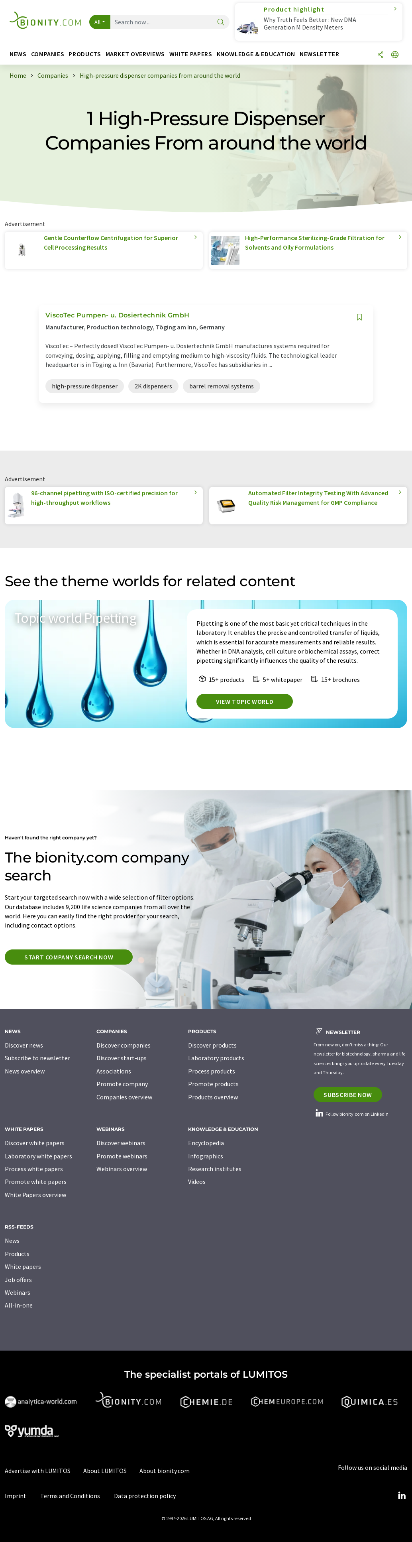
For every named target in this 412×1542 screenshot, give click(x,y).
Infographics (205, 1156)
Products (17, 1254)
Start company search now (68, 957)
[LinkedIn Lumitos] (401, 1496)
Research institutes (214, 1169)
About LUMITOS (105, 1471)
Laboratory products (216, 1058)
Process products (211, 1071)
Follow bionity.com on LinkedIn (351, 1114)
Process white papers (34, 1169)
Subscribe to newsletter (37, 1058)
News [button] (18, 54)
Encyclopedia (206, 1143)
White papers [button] (190, 54)
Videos (197, 1182)
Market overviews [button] (135, 54)
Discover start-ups (121, 1058)
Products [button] (85, 54)
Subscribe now (348, 1095)
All (97, 22)
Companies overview (124, 1097)
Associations (113, 1071)
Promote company (122, 1084)
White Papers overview (35, 1195)
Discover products (212, 1045)
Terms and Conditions (70, 1496)
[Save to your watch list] (359, 317)
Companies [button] (48, 54)
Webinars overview (121, 1169)
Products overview (213, 1097)
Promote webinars (121, 1156)
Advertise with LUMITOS (38, 1471)
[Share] (380, 55)
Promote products (213, 1084)
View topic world (244, 701)
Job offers (18, 1280)
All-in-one (19, 1305)
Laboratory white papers (38, 1156)
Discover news (24, 1045)
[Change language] (394, 55)
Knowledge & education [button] (256, 54)
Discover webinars (120, 1143)
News (12, 1241)
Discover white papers (35, 1143)
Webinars (17, 1292)
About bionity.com (164, 1471)
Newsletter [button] (319, 54)
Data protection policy (145, 1496)
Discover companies (123, 1045)
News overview (25, 1071)
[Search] (220, 22)
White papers (23, 1266)
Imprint (15, 1496)
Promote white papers (36, 1182)
